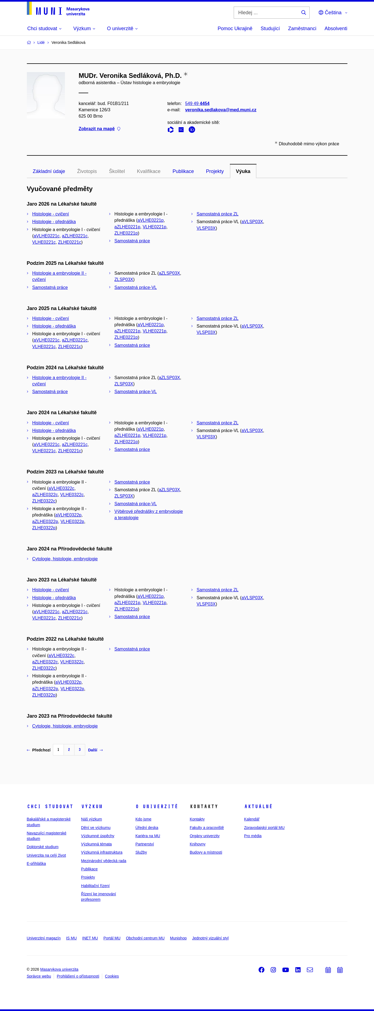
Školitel (117, 171)
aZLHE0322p (45, 521)
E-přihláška (36, 863)
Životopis (87, 171)
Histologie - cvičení (50, 214)
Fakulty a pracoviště (207, 827)
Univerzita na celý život (46, 855)
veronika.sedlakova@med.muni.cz (220, 109)
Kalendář (251, 819)
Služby (141, 852)
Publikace (183, 171)
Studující (270, 28)
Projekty (215, 171)
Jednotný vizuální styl (210, 938)
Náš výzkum (91, 819)
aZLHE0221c (74, 236)
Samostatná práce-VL (136, 287)
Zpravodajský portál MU (264, 827)
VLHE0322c (72, 494)
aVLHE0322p (68, 515)
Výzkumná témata (96, 844)
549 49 (197, 103)
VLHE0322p (72, 521)
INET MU (90, 938)
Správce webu (39, 976)
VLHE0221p (154, 227)
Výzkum (91, 806)
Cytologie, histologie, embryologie (65, 558)
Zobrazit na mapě (99, 129)
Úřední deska (146, 827)
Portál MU (111, 938)
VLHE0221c (44, 242)
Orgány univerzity (204, 836)
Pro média (253, 836)
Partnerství (144, 844)
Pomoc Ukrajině (235, 28)
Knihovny (197, 844)
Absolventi (335, 28)
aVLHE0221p (151, 220)
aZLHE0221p (127, 227)
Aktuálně (258, 806)
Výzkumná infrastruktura (101, 852)
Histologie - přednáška (54, 221)
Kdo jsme (143, 819)
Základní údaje (49, 171)
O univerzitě (156, 806)
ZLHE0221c (69, 242)
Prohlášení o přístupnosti (78, 976)
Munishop (178, 938)
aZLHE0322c (45, 494)
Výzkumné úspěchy (97, 836)
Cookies (112, 976)
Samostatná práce (132, 240)
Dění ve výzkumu (95, 827)
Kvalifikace (149, 171)
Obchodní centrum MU (145, 938)
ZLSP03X (124, 279)
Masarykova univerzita (59, 969)
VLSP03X (206, 228)
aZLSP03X (169, 273)
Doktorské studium (43, 847)
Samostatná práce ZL (218, 214)
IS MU (71, 938)
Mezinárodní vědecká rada (103, 861)
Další (95, 750)
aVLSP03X (252, 221)
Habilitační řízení (95, 886)
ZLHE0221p (126, 233)
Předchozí (39, 750)
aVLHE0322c (61, 488)
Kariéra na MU (147, 836)
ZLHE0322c (44, 501)
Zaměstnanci (302, 28)
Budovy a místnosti (206, 852)
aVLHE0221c (46, 236)
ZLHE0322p (44, 528)
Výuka (243, 171)
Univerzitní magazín (44, 938)
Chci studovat (50, 806)
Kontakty (197, 819)
